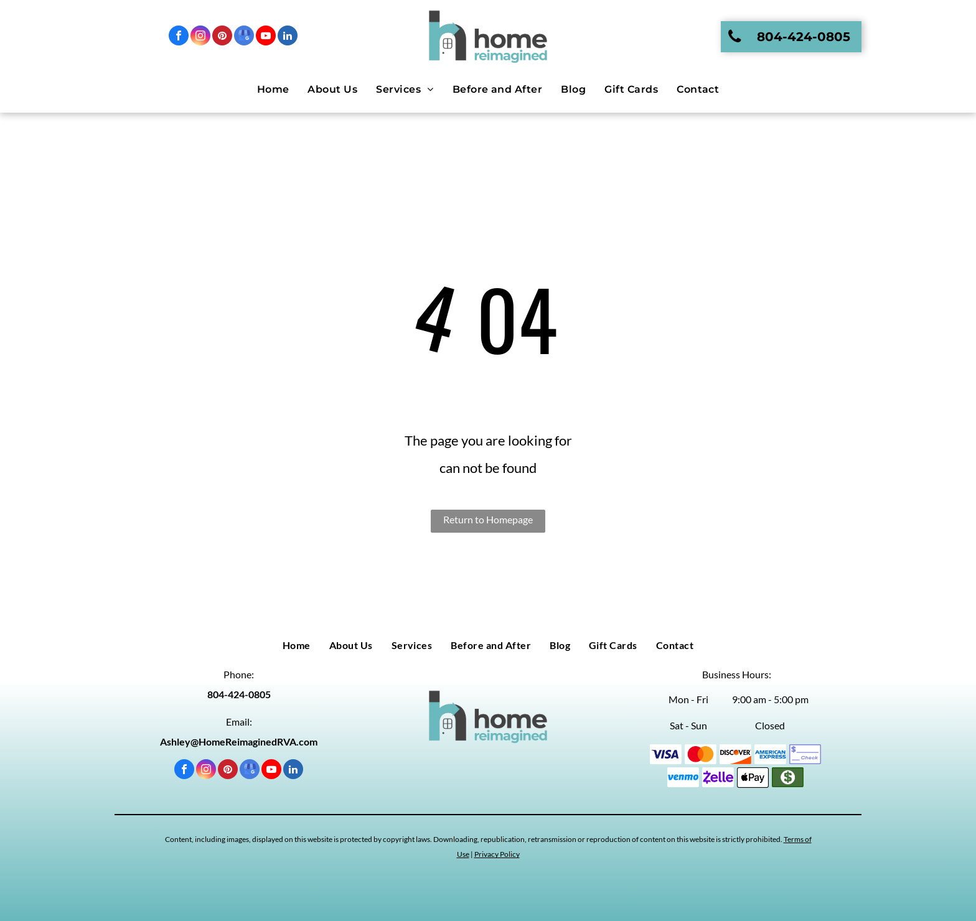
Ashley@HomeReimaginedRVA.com (238, 741)
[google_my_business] (244, 37)
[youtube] (266, 37)
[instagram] (200, 37)
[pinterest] (222, 37)
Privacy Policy (497, 854)
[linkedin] (288, 37)
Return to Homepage (488, 519)
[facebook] (179, 37)
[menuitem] (273, 90)
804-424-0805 (239, 694)
